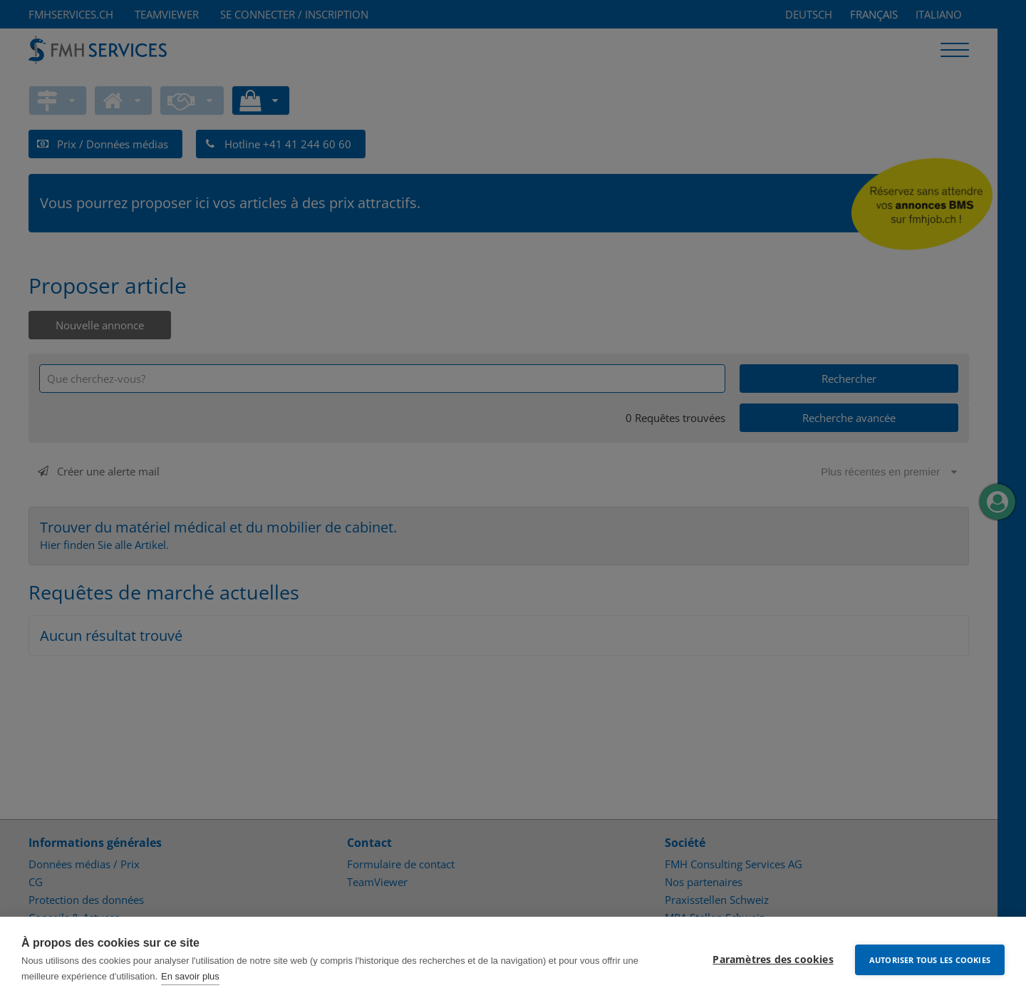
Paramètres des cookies (772, 959)
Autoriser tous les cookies (929, 960)
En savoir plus (190, 976)
